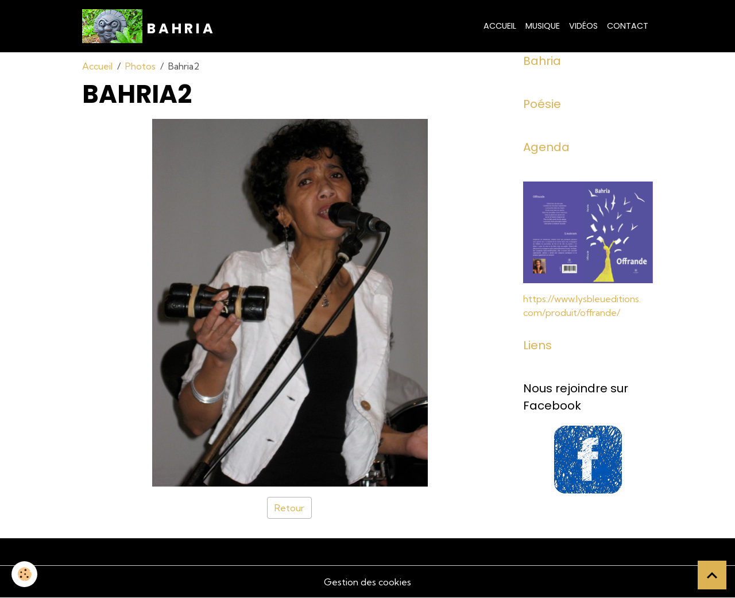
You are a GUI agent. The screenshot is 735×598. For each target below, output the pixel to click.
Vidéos (583, 26)
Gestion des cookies (367, 582)
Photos (140, 66)
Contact (627, 26)
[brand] (147, 26)
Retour (289, 508)
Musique (542, 26)
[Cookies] (24, 574)
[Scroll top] (712, 575)
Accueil (499, 26)
